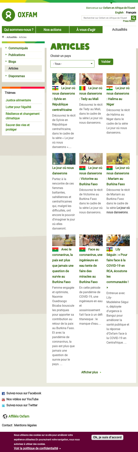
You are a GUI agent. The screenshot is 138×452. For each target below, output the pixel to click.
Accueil (3, 36)
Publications (15, 55)
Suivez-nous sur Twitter (21, 405)
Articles (12, 68)
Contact (7, 425)
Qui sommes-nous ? (18, 30)
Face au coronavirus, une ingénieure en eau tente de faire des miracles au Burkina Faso (90, 265)
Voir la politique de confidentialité (36, 448)
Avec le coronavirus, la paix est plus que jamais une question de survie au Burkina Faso (62, 265)
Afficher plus (89, 372)
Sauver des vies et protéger (17, 127)
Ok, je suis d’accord (107, 437)
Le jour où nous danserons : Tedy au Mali (90, 93)
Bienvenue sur (110, 8)
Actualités (119, 30)
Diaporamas (15, 76)
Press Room (129, 21)
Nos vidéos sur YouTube (22, 399)
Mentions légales (25, 425)
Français (131, 12)
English (119, 12)
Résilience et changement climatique (22, 116)
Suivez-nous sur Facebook (23, 393)
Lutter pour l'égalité (18, 107)
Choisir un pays (60, 56)
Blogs (11, 62)
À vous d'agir (85, 30)
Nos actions (52, 30)
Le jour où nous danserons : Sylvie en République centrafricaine (63, 99)
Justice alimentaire (18, 100)
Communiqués (17, 48)
